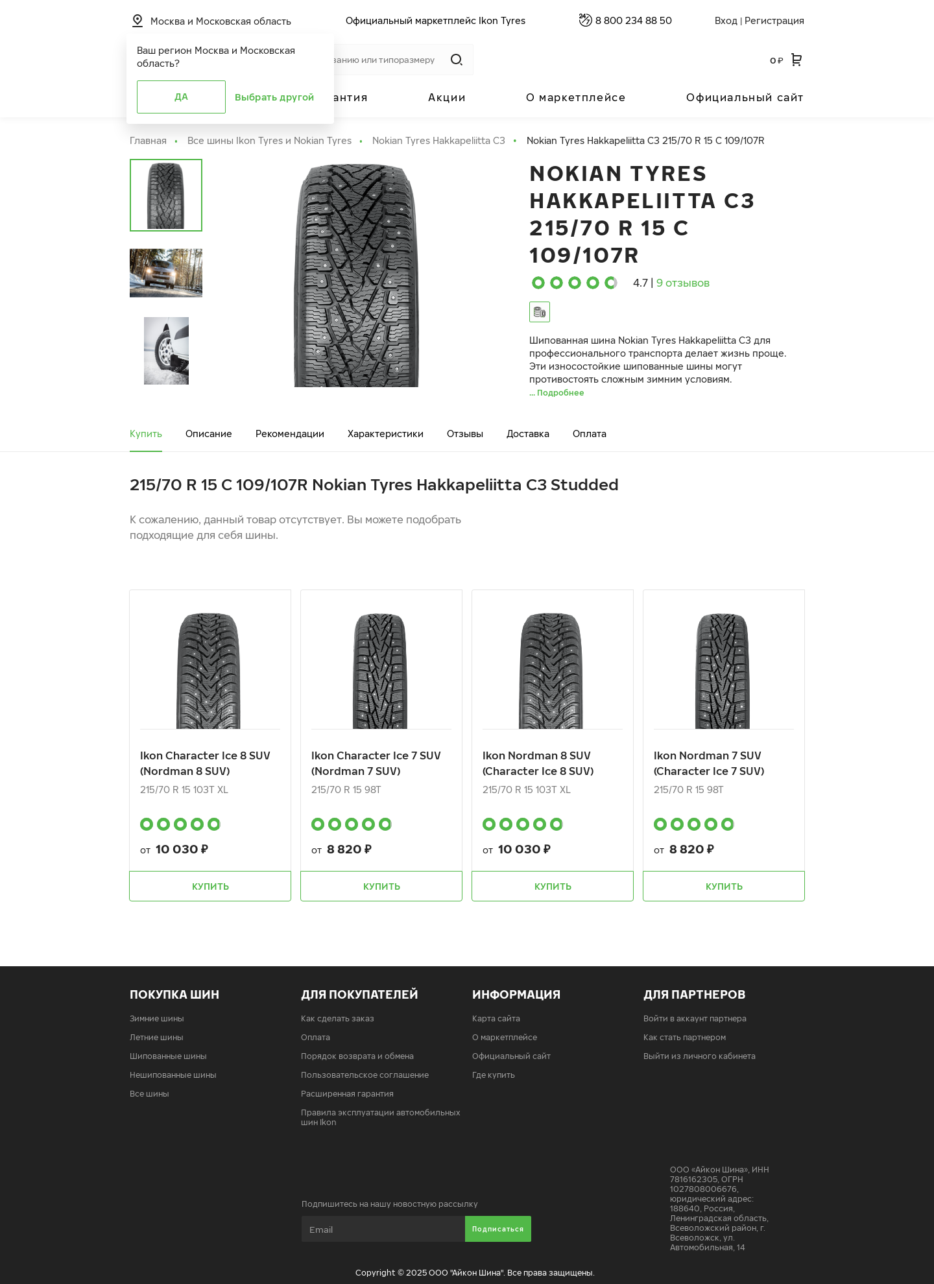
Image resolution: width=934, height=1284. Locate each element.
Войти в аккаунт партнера (695, 1018)
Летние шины (157, 1037)
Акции (447, 97)
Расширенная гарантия (347, 1094)
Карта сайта (496, 1018)
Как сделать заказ (337, 1018)
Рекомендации (290, 433)
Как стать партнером (684, 1037)
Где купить (493, 1075)
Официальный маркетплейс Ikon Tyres (435, 20)
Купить (146, 433)
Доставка (528, 433)
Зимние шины (157, 1018)
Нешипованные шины (173, 1075)
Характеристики (386, 433)
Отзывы (465, 433)
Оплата (589, 433)
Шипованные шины (168, 1056)
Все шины (149, 1094)
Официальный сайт (745, 97)
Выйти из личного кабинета (699, 1056)
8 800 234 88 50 (633, 20)
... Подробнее (556, 393)
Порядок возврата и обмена (357, 1056)
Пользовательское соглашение (365, 1075)
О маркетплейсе (576, 97)
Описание (209, 433)
